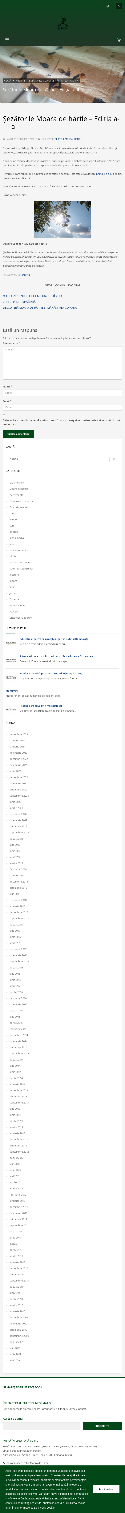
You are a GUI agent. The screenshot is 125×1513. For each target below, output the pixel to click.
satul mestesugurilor (21, 568)
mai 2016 (15, 986)
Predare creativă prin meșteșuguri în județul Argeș (51, 673)
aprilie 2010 (16, 1299)
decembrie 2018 (19, 881)
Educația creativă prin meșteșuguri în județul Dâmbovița (54, 639)
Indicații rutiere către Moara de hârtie (26, 1463)
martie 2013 (16, 1127)
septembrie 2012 (19, 1151)
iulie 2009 (15, 1348)
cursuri (14, 513)
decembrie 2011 (19, 1207)
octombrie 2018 (18, 887)
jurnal (77, 139)
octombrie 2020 (18, 789)
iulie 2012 (15, 1164)
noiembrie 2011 (18, 1213)
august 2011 (16, 1231)
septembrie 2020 (19, 795)
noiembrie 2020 (18, 783)
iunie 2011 (15, 1237)
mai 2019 (15, 857)
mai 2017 (15, 943)
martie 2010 (16, 1305)
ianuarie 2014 (17, 1084)
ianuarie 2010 (17, 1311)
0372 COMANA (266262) (84, 1446)
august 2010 (16, 1286)
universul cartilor (19, 550)
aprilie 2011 (16, 1250)
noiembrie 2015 (18, 1004)
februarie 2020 (18, 814)
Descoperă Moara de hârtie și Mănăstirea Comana (40, 307)
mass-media (17, 538)
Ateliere (14, 611)
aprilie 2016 (16, 992)
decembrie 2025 (19, 734)
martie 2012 (16, 1188)
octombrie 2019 (18, 826)
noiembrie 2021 (18, 765)
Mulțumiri (12, 690)
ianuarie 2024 (17, 746)
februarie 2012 (18, 1194)
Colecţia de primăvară (19, 302)
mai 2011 (15, 1243)
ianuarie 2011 (17, 1262)
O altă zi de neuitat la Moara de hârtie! (32, 296)
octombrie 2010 (18, 1274)
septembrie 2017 (19, 918)
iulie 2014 (15, 1065)
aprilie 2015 (16, 1022)
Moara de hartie (19, 488)
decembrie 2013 (19, 1090)
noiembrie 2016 (18, 955)
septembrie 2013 (19, 1102)
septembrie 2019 (19, 832)
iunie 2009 (15, 1354)
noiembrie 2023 (18, 752)
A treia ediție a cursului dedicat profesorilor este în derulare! (57, 656)
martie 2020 (16, 808)
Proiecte (14, 599)
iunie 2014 (15, 1072)
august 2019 (16, 838)
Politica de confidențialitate (60, 1498)
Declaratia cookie (31, 1498)
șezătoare (24, 275)
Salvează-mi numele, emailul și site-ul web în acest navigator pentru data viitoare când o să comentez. (61, 422)
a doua (110, 174)
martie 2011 (16, 1256)
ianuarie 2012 (17, 1200)
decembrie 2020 (19, 777)
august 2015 (16, 1010)
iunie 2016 (15, 979)
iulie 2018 (15, 894)
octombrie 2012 (18, 1145)
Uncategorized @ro (21, 617)
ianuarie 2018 (17, 906)
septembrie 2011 (19, 1225)
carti (12, 525)
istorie (13, 519)
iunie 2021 (15, 771)
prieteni (59, 139)
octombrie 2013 (18, 1096)
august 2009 (16, 1342)
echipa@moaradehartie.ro (25, 1450)
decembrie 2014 (19, 1035)
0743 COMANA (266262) (56, 1446)
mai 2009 (15, 1360)
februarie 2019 (18, 869)
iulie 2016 (15, 973)
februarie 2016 (18, 998)
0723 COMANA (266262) (29, 1446)
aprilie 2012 (16, 1182)
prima (99, 174)
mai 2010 (15, 1293)
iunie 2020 (15, 801)
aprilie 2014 (16, 1078)
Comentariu (11, 343)
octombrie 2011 (18, 1219)
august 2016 (16, 967)
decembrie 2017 (19, 912)
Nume (7, 386)
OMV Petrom (17, 482)
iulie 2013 (15, 1108)
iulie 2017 (15, 930)
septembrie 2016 (19, 961)
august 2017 (16, 924)
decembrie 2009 (19, 1317)
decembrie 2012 (19, 1139)
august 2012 (16, 1157)
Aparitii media (17, 605)
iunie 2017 (15, 937)
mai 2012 (15, 1176)
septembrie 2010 (19, 1280)
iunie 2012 (15, 1170)
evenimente (16, 495)
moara (69, 139)
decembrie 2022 (19, 759)
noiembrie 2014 (18, 1041)
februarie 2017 (18, 949)
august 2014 (16, 1059)
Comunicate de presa (22, 501)
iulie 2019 (15, 844)
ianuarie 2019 (17, 875)
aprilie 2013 (16, 1121)
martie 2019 (16, 863)
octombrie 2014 (18, 1047)
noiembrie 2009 (18, 1323)
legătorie (15, 574)
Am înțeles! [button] (106, 1489)
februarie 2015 (18, 1029)
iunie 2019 (15, 851)
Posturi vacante (19, 507)
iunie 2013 (15, 1115)
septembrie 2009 (19, 1335)
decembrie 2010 (19, 1268)
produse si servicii (20, 562)
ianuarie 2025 (17, 740)
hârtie (13, 556)
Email (7, 401)
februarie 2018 (18, 900)
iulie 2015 (15, 1016)
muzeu (14, 544)
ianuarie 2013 (17, 1133)
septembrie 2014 (19, 1053)
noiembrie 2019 (18, 820)
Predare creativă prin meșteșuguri (41, 705)
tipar (12, 587)
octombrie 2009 (18, 1329)
